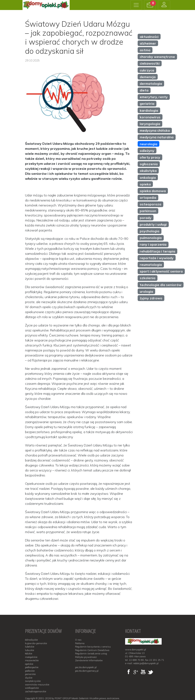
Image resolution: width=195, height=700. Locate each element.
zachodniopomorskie (35, 691)
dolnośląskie (31, 639)
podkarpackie (31, 667)
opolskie (29, 663)
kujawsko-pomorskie (36, 643)
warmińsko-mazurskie (37, 684)
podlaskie (30, 670)
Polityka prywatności (86, 657)
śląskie (28, 677)
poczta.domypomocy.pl (86, 670)
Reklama (79, 643)
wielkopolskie (32, 687)
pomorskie (30, 674)
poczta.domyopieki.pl (86, 667)
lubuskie (29, 650)
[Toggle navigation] (136, 5)
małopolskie (31, 657)
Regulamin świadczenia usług (91, 653)
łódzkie (28, 653)
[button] (150, 5)
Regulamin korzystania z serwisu (93, 646)
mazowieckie (32, 660)
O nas (78, 639)
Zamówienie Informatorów (89, 660)
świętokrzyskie (33, 681)
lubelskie (29, 646)
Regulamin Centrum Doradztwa (92, 650)
